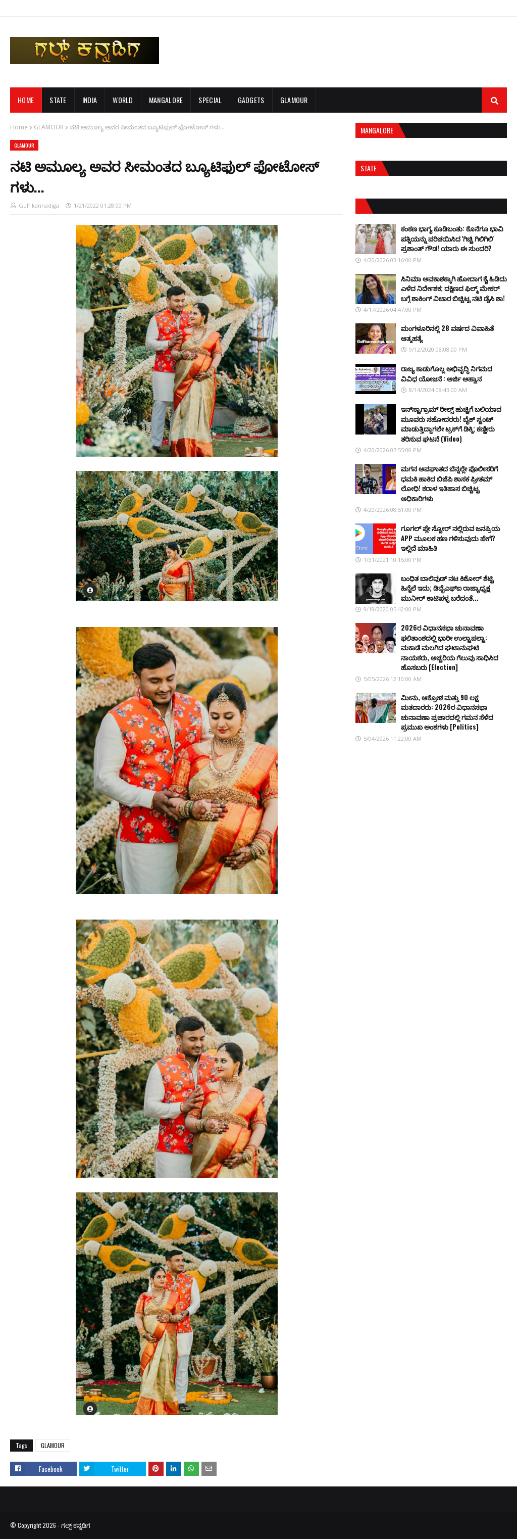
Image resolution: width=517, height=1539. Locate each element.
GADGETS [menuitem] (251, 99)
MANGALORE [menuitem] (166, 99)
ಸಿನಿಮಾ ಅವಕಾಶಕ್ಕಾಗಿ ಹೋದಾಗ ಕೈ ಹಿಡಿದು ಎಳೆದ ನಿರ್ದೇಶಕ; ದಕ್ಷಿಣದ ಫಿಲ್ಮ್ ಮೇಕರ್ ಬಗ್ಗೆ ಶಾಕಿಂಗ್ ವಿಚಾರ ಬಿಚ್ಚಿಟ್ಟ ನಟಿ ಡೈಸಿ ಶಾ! (454, 288)
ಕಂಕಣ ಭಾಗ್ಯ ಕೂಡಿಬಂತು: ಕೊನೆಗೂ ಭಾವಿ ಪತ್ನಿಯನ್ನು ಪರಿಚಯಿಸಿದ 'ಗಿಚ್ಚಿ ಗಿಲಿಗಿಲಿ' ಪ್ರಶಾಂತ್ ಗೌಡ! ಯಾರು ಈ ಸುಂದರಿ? (452, 238)
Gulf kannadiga (39, 205)
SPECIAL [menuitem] (210, 99)
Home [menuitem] (26, 99)
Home (19, 127)
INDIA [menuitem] (89, 99)
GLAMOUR (49, 127)
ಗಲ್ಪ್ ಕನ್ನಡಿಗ (75, 1525)
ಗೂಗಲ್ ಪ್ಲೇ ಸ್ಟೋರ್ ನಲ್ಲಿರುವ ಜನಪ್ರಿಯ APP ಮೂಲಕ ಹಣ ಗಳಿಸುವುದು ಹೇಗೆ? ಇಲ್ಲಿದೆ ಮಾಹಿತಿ (450, 538)
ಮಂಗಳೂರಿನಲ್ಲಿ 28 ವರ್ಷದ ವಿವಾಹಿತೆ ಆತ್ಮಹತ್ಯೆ (447, 333)
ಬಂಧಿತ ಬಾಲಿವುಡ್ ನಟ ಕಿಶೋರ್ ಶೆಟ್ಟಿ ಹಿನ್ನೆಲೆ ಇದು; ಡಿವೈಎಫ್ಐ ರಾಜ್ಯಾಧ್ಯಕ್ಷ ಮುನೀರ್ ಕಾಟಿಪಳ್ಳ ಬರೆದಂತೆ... (447, 588)
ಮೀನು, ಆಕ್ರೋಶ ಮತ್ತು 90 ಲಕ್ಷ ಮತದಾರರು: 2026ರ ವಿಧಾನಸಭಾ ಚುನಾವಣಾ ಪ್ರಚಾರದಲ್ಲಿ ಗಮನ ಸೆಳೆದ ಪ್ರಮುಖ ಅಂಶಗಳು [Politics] (447, 712)
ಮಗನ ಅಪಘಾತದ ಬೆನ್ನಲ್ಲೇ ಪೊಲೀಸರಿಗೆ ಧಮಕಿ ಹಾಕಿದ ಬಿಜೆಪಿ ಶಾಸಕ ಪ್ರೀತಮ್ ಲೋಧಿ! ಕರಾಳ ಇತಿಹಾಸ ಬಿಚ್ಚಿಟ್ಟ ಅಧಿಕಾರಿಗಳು (449, 483)
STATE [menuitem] (58, 99)
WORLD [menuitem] (123, 99)
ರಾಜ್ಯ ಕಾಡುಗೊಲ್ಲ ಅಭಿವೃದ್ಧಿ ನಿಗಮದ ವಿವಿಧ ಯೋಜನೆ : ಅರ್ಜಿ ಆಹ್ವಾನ (446, 373)
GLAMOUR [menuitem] (294, 99)
